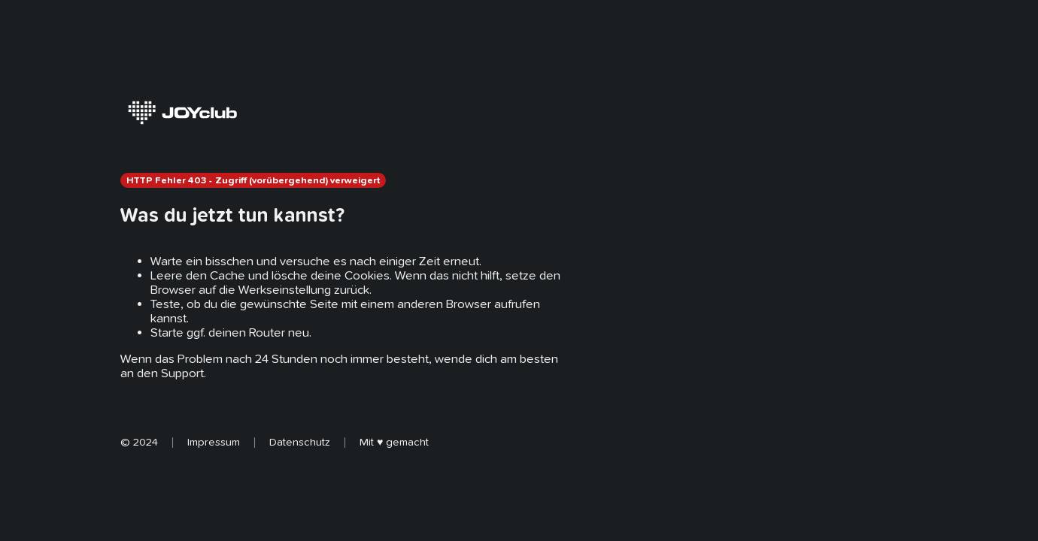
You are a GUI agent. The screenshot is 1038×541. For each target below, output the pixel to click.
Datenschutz (299, 442)
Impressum (213, 442)
